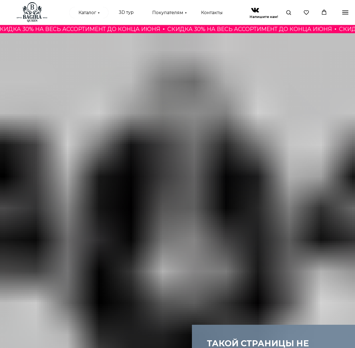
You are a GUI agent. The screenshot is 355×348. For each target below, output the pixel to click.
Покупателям (167, 12)
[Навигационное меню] (345, 12)
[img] (255, 10)
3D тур (126, 12)
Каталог (87, 12)
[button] (288, 12)
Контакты (212, 12)
